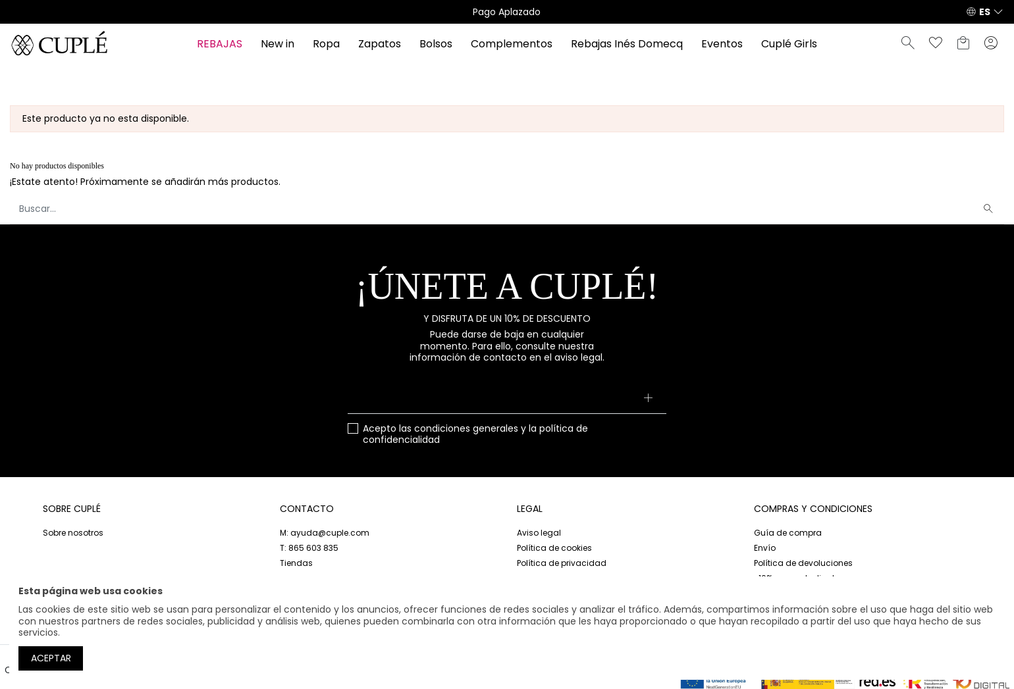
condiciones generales (466, 428)
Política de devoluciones (803, 563)
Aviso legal (539, 532)
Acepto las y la (475, 434)
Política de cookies (554, 547)
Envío (765, 547)
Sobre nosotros (73, 532)
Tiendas (296, 563)
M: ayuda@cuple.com (324, 532)
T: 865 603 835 (309, 547)
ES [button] (984, 11)
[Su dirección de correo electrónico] (507, 399)
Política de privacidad (561, 563)
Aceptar (51, 658)
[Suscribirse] (648, 399)
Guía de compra (788, 532)
